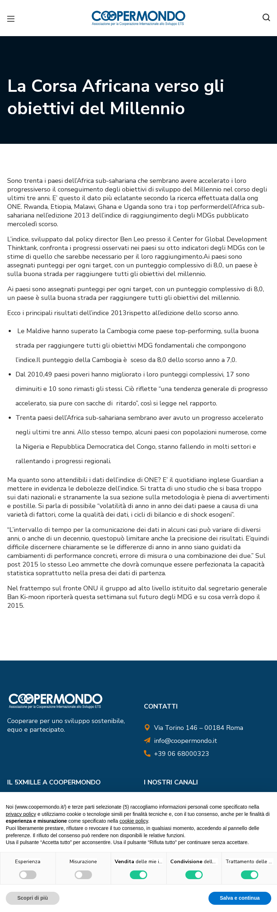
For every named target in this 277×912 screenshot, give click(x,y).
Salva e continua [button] (240, 898)
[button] (266, 18)
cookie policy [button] (133, 821)
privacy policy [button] (21, 814)
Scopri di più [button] (32, 898)
